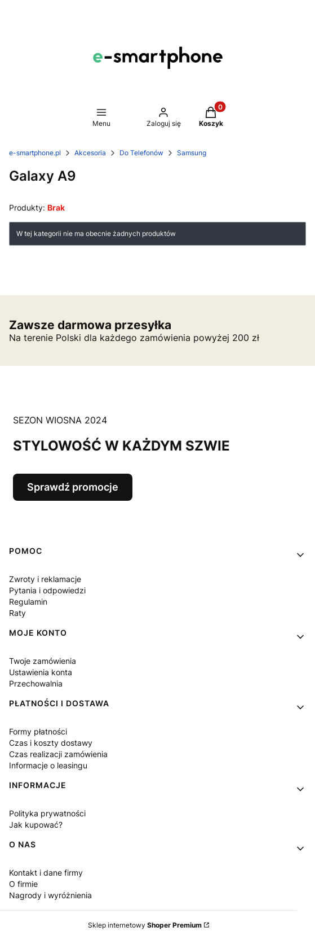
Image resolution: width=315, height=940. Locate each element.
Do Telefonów (141, 152)
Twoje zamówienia (42, 661)
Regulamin (28, 601)
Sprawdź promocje (72, 487)
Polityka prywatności (47, 813)
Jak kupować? (36, 824)
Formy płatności (38, 731)
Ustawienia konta (40, 672)
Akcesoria (90, 152)
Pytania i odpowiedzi (47, 590)
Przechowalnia (36, 683)
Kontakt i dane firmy (46, 872)
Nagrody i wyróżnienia (50, 895)
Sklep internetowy (145, 925)
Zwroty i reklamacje (45, 579)
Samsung (191, 152)
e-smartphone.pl (35, 152)
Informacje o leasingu (48, 765)
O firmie (23, 884)
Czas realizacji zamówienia (58, 754)
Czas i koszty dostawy (50, 742)
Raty (17, 613)
